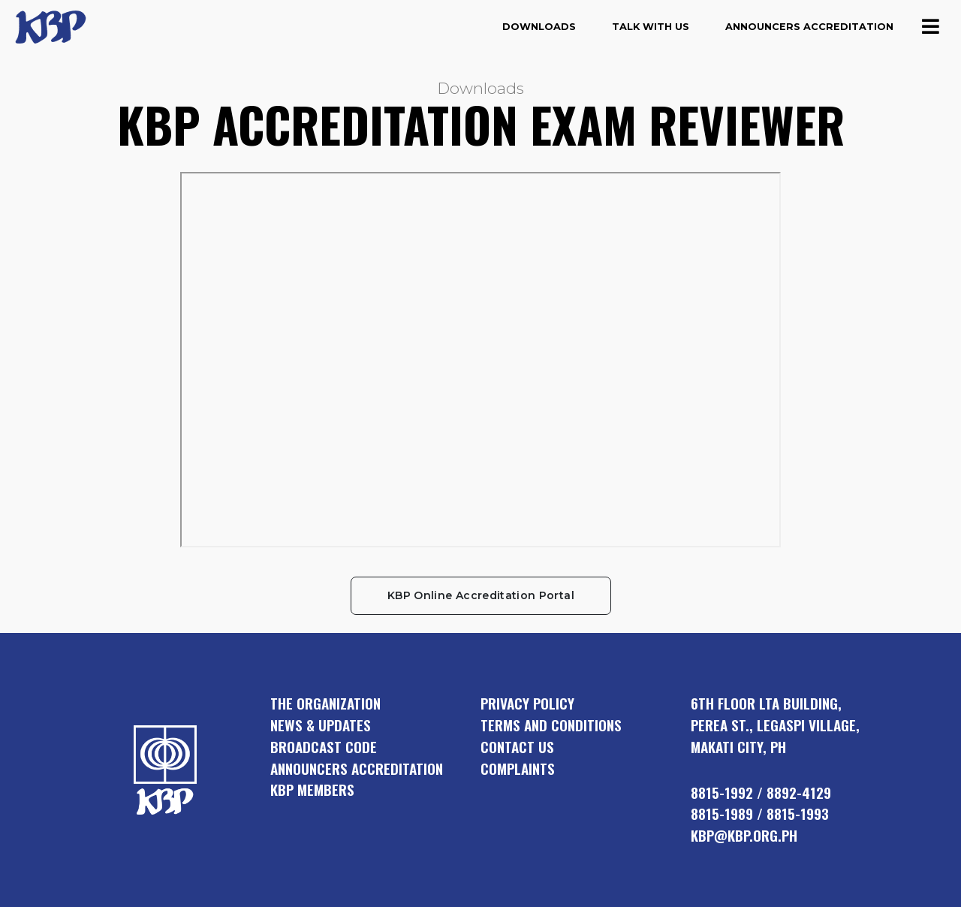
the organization (325, 703)
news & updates (320, 725)
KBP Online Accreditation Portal (480, 595)
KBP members (312, 789)
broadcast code (323, 747)
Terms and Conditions (551, 725)
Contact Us (517, 747)
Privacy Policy (527, 703)
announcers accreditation (356, 768)
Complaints (517, 768)
